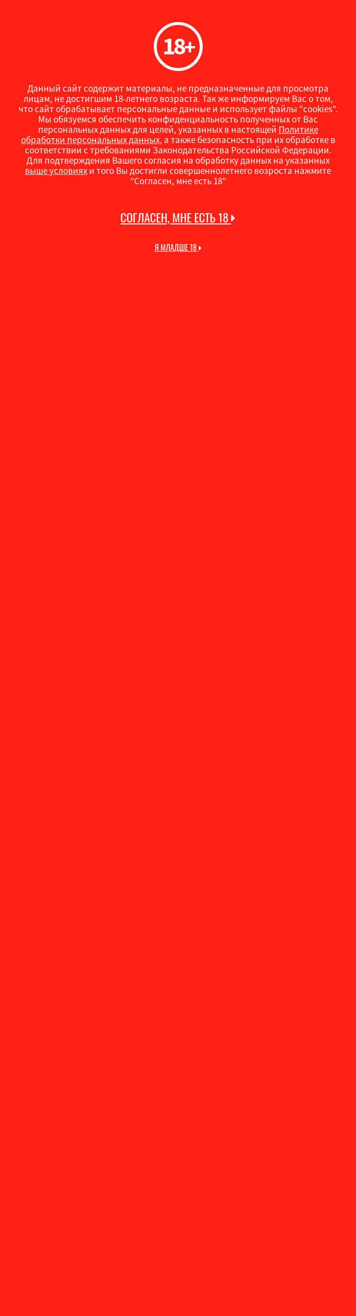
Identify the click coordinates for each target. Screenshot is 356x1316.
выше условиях (56, 170)
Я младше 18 (177, 247)
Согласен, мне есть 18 (178, 217)
